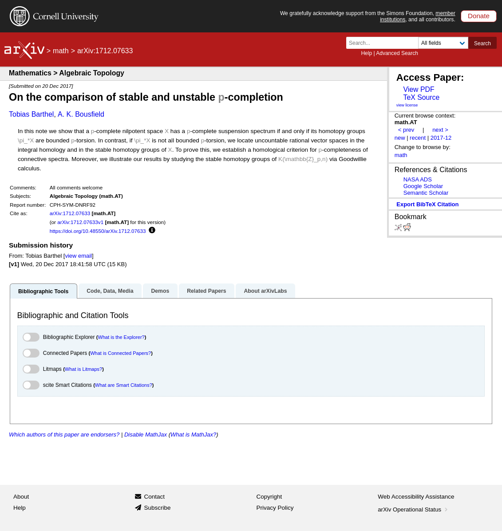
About (21, 496)
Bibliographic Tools (43, 291)
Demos (160, 291)
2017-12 (441, 137)
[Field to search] (443, 43)
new (400, 137)
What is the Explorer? (121, 337)
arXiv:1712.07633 (70, 213)
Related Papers (206, 291)
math (61, 51)
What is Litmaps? (83, 369)
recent (418, 137)
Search (482, 43)
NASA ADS (417, 179)
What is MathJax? (193, 434)
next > (440, 129)
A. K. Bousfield (81, 114)
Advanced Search (397, 53)
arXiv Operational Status (413, 509)
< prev (406, 129)
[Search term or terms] (384, 43)
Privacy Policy (275, 507)
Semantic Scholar (426, 192)
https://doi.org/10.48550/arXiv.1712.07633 (98, 231)
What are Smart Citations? (123, 385)
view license (407, 105)
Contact (154, 496)
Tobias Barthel (31, 114)
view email (78, 255)
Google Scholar (423, 186)
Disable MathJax (145, 434)
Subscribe (157, 507)
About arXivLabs (265, 291)
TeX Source (421, 97)
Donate (479, 16)
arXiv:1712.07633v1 (80, 222)
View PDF (418, 89)
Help (366, 53)
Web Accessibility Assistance (416, 496)
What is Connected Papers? (120, 353)
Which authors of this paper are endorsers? (64, 434)
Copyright (269, 496)
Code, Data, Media (110, 291)
